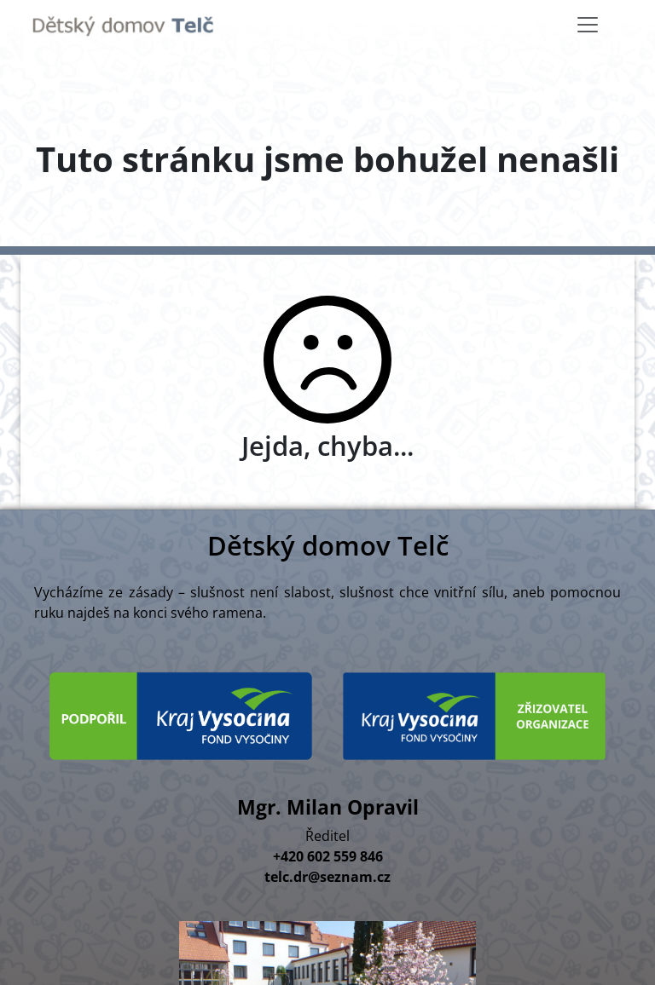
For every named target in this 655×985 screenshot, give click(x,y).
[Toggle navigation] (588, 25)
